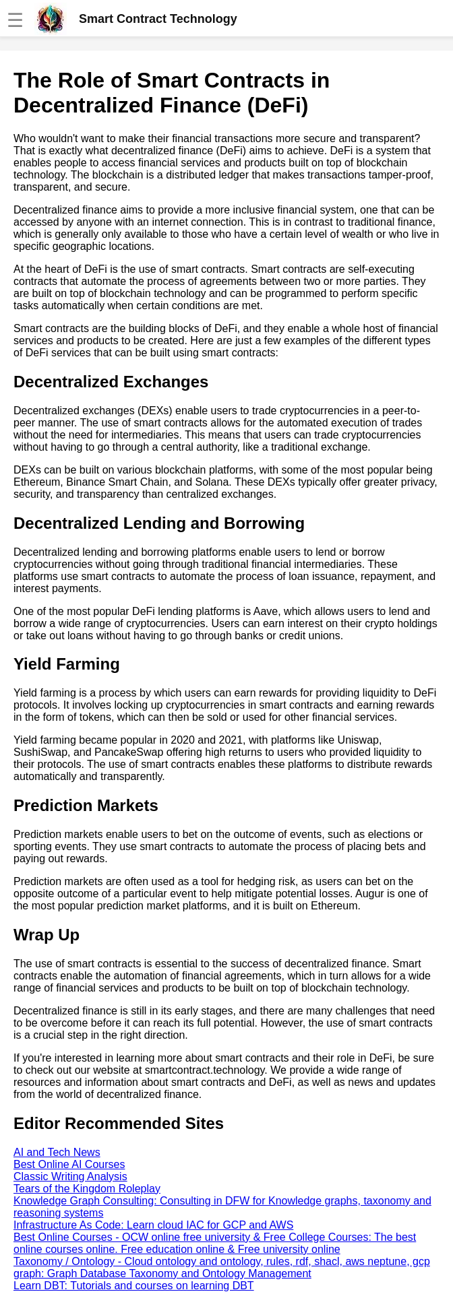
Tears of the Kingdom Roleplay (86, 1188)
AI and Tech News (56, 1152)
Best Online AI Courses (69, 1164)
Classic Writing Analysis (70, 1176)
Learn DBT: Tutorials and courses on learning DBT (133, 1285)
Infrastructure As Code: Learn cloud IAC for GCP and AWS (153, 1225)
